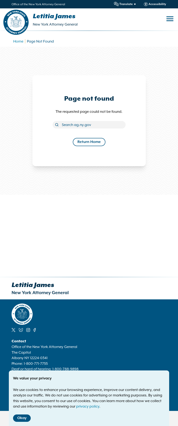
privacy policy (87, 406)
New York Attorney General (55, 24)
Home (18, 41)
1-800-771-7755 (36, 363)
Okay (22, 418)
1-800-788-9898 (65, 369)
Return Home (89, 142)
